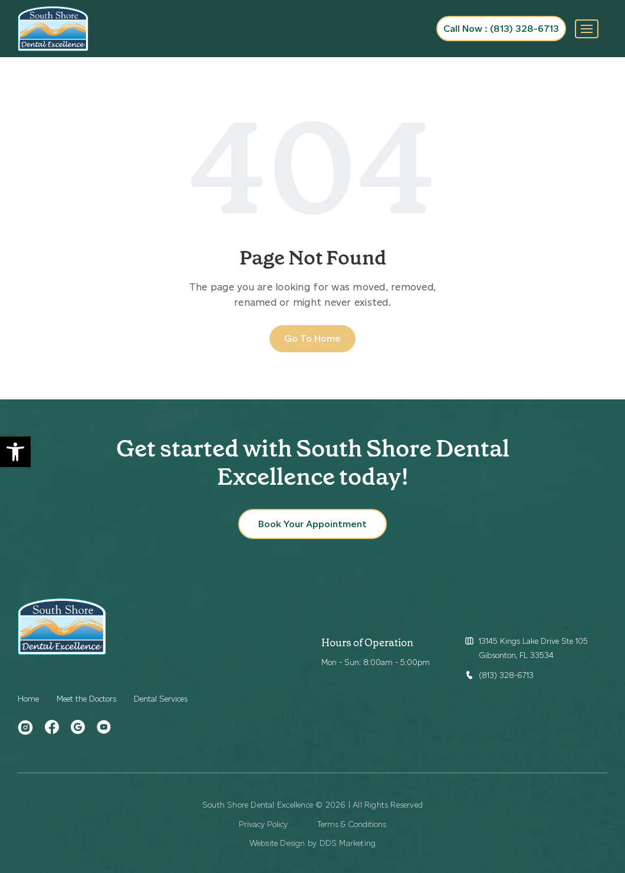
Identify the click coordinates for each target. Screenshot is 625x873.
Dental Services (161, 699)
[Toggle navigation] (586, 28)
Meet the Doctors (86, 699)
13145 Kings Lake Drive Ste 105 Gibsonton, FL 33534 (533, 648)
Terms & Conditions (351, 824)
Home (28, 699)
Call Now (501, 28)
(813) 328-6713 (506, 675)
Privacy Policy (263, 824)
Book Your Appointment (312, 524)
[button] (15, 451)
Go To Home (312, 338)
